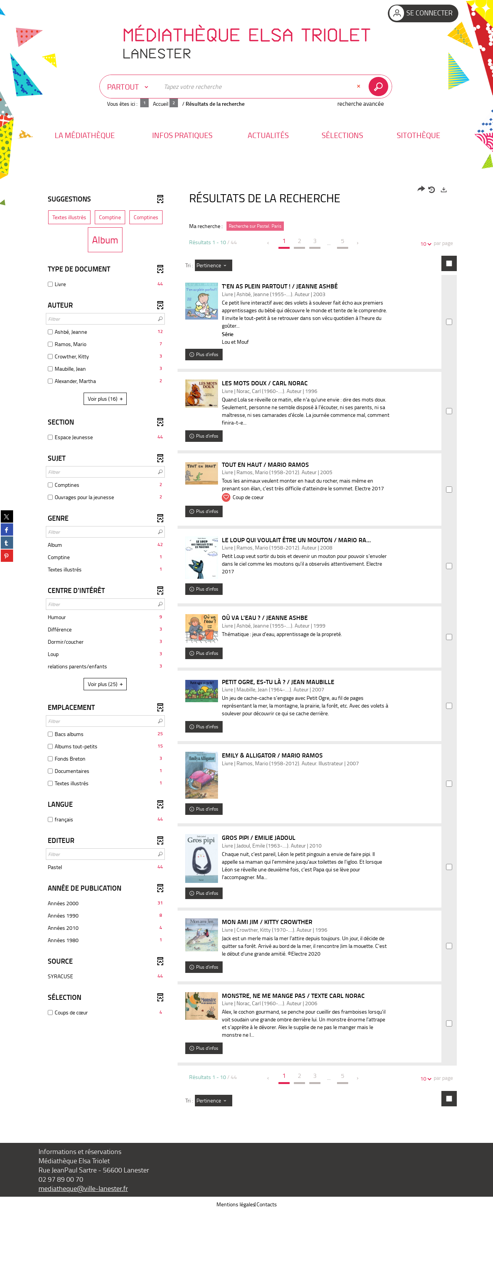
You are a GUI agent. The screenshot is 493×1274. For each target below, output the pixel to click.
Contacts (267, 1266)
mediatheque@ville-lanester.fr (83, 1250)
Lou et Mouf (244, 341)
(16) (106, 398)
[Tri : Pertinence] (213, 265)
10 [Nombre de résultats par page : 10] (424, 243)
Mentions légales (235, 1266)
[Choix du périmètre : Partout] (129, 86)
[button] (84, 135)
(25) (106, 684)
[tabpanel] (246, 680)
